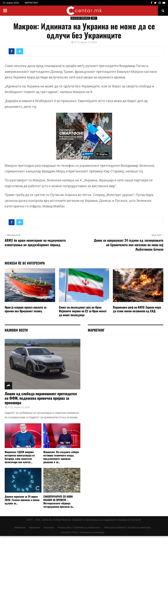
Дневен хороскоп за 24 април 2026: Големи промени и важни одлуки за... (22, 499)
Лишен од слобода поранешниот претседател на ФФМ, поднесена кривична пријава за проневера (41, 398)
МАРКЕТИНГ (31, 2)
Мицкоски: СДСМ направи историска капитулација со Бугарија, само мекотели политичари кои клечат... (20, 457)
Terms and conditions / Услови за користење (127, 527)
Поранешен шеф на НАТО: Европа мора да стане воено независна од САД (137, 309)
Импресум (19, 527)
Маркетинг (34, 527)
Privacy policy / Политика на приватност (79, 527)
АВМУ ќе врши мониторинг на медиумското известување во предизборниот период (35, 242)
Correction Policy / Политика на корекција (82, 532)
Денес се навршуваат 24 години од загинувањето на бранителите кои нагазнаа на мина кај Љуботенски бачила (128, 245)
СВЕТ (94, 18)
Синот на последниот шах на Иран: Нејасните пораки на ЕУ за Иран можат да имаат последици (83, 311)
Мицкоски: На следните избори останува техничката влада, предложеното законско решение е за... (61, 457)
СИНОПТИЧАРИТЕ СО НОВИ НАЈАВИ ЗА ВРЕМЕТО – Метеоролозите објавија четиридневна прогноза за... (58, 501)
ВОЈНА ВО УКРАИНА (80, 18)
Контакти (49, 527)
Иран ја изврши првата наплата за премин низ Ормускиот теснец (25, 309)
